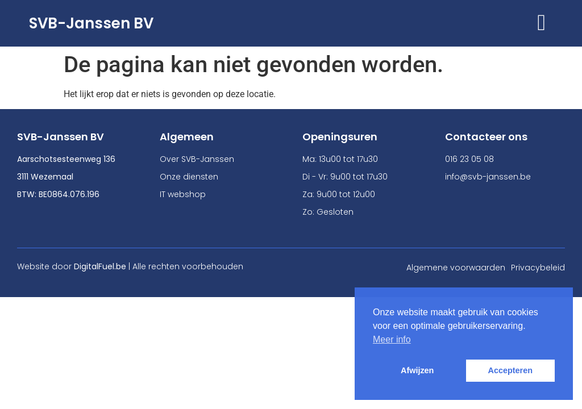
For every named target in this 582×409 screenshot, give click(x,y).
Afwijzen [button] (417, 370)
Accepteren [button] (510, 370)
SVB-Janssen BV (91, 23)
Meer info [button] (392, 339)
